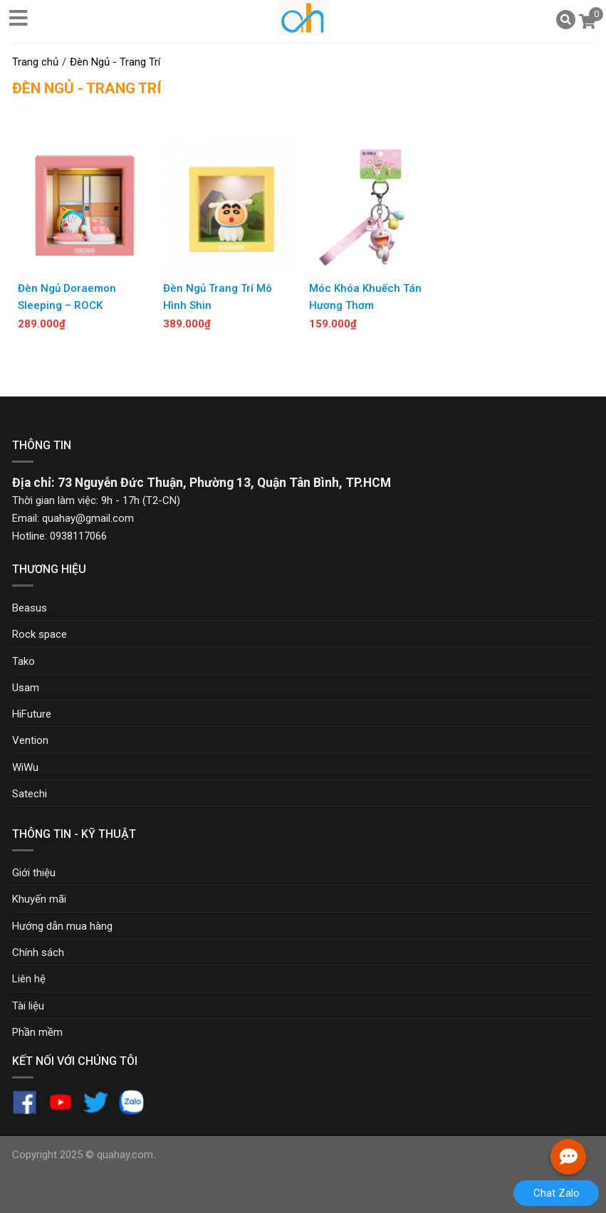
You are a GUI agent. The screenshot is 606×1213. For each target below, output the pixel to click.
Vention (30, 740)
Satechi (29, 793)
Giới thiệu (34, 872)
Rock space (39, 634)
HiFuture (31, 714)
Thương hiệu (49, 569)
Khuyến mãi (39, 899)
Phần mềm (37, 1032)
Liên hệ (29, 978)
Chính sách (38, 952)
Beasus (29, 608)
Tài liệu (28, 1005)
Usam (25, 687)
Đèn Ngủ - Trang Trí (86, 88)
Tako (23, 661)
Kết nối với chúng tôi (74, 1061)
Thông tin (41, 445)
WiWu (25, 767)
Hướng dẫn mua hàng (62, 926)
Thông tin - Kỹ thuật (74, 834)
